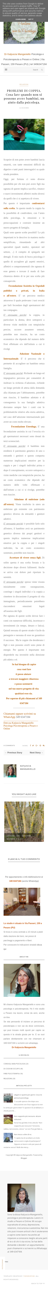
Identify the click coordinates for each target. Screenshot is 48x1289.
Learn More (21, 19)
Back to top (38, 1283)
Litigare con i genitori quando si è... (19, 837)
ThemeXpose (29, 1276)
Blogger (24, 1158)
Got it (30, 19)
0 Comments (9, 745)
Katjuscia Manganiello (28, 767)
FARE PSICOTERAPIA (11, 1073)
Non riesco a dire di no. (23, 1134)
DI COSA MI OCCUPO (12, 1068)
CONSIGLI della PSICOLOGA (14, 1064)
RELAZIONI (24, 84)
